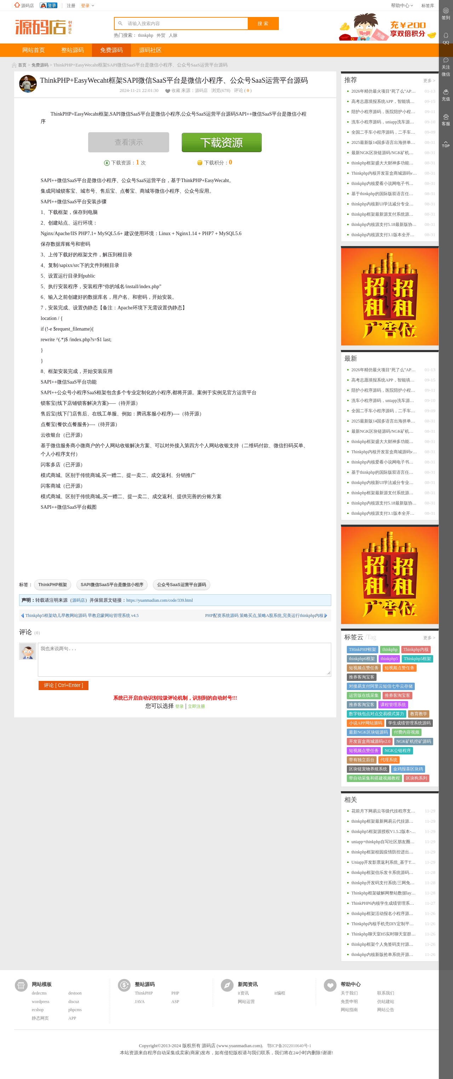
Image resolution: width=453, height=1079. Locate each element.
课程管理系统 (393, 704)
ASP (175, 1001)
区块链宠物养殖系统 (368, 768)
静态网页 (40, 1018)
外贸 (161, 35)
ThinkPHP (144, 993)
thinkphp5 (389, 658)
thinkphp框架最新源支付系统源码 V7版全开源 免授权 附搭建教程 (384, 214)
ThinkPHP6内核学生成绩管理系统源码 (384, 903)
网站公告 (385, 1009)
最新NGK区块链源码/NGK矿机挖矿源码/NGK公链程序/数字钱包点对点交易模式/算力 (384, 152)
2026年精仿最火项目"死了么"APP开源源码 (384, 91)
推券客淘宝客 (361, 677)
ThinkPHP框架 (52, 584)
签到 (446, 13)
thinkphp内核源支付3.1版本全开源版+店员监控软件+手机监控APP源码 (384, 234)
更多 (429, 80)
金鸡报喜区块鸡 (408, 768)
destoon (74, 993)
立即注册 (196, 706)
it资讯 (243, 993)
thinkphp (145, 35)
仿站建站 (385, 1001)
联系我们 (385, 993)
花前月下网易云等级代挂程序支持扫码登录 (384, 811)
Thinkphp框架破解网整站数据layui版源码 (384, 893)
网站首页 (33, 50)
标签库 (428, 5)
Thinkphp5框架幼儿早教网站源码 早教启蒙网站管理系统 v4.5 (82, 615)
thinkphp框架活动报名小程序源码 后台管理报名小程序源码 (384, 913)
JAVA (140, 1001)
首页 (22, 65)
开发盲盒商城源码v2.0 (369, 741)
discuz (73, 1001)
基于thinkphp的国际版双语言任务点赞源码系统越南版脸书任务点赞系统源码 (384, 193)
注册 (71, 5)
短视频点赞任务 (364, 667)
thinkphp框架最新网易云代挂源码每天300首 (384, 821)
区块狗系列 (416, 778)
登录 (179, 706)
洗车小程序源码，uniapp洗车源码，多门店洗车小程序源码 (384, 121)
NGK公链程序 (398, 750)
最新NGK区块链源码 (368, 732)
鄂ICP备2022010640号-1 (289, 1045)
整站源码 (72, 50)
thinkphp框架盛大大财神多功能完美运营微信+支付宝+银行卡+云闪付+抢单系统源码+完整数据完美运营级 (384, 163)
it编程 (279, 993)
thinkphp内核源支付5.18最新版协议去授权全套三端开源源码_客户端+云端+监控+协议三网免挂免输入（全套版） (384, 224)
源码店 (27, 5)
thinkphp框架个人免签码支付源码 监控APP (384, 944)
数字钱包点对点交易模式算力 (376, 713)
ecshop (38, 1009)
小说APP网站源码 (365, 723)
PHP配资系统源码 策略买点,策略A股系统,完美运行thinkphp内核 (264, 615)
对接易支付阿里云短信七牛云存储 (381, 686)
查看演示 (129, 142)
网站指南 (349, 1009)
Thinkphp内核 (416, 649)
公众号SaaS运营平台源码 (181, 584)
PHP (175, 993)
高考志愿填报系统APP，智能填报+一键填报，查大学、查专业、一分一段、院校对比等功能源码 (384, 101)
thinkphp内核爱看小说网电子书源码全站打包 (384, 183)
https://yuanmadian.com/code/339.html (159, 600)
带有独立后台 (361, 759)
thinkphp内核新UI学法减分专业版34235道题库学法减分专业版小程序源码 (384, 204)
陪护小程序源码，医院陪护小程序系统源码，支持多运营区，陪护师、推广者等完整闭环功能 (384, 111)
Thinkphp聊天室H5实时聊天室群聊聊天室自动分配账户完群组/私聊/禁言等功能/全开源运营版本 (384, 934)
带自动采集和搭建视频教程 (374, 778)
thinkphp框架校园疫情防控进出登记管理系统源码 (384, 852)
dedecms (39, 993)
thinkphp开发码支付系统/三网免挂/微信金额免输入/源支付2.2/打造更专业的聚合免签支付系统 (384, 882)
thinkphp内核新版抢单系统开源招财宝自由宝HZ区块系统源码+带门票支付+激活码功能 (384, 954)
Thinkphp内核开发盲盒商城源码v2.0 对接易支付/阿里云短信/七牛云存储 (384, 173)
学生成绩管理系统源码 (409, 723)
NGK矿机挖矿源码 (413, 741)
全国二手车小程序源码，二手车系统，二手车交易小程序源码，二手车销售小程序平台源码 (384, 132)
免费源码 (111, 50)
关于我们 (349, 993)
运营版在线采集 (364, 695)
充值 (446, 94)
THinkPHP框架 (362, 649)
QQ (446, 38)
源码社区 (150, 50)
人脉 (173, 35)
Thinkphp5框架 (417, 658)
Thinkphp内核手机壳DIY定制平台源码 (384, 923)
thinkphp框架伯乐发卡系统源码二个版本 (384, 872)
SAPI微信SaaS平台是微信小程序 (112, 584)
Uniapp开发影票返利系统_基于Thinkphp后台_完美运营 (384, 862)
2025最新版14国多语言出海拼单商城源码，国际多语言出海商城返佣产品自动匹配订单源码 (384, 142)
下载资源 (221, 142)
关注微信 (446, 67)
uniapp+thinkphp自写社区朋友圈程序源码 (384, 841)
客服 (446, 119)
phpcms (74, 1009)
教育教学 (418, 713)
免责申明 (349, 1001)
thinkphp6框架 (362, 658)
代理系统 (388, 759)
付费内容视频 (406, 732)
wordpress (40, 1001)
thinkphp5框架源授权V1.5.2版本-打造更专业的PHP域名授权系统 (384, 831)
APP (72, 1018)
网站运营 (246, 1001)
